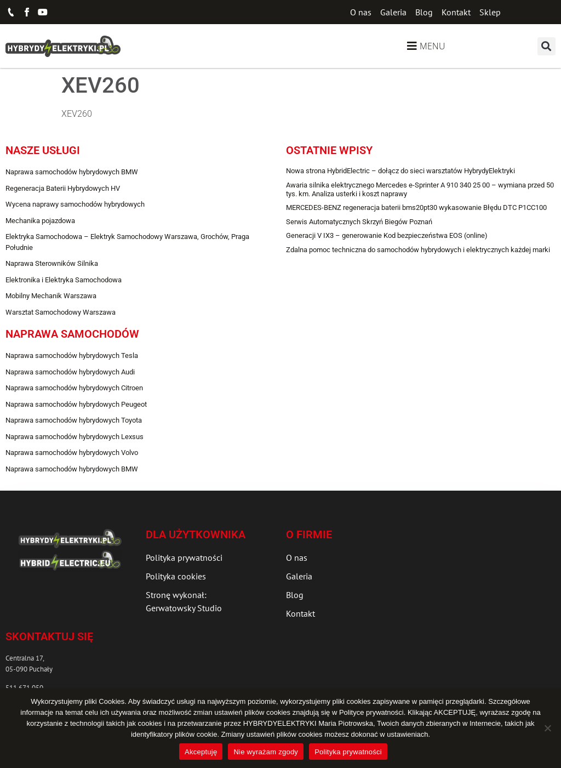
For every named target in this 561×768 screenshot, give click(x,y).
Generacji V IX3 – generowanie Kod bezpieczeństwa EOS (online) (387, 235)
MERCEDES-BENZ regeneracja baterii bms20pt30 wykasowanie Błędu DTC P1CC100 (416, 207)
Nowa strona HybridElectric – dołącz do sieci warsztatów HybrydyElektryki (400, 171)
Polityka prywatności (348, 752)
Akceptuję (201, 752)
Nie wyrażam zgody (265, 752)
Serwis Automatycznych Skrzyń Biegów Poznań (359, 222)
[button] (546, 46)
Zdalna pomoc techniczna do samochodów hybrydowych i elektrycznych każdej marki (418, 250)
